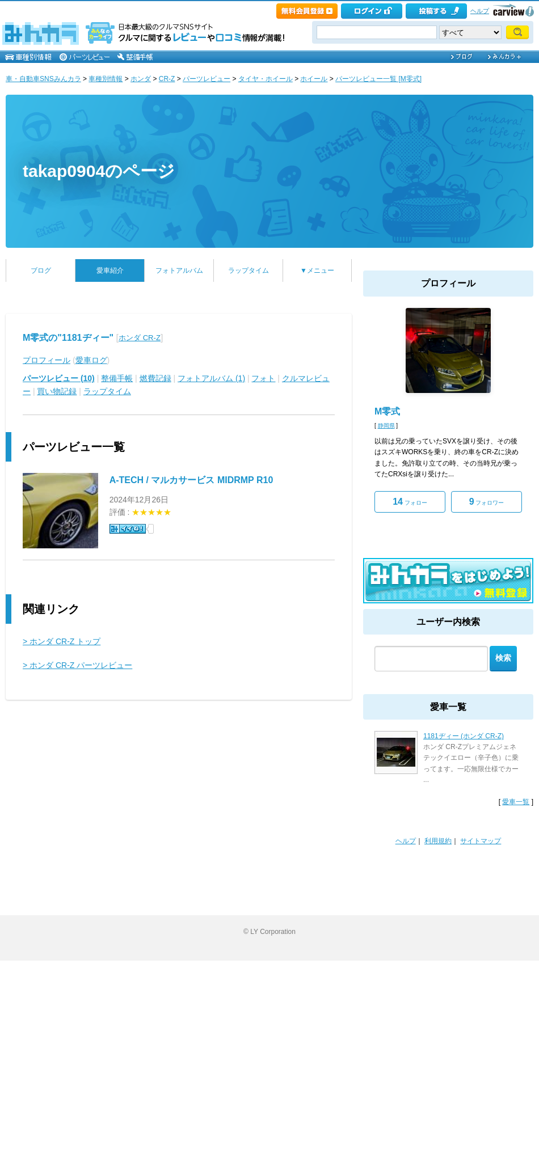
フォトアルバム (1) (211, 378)
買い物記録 (57, 391)
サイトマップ (480, 841)
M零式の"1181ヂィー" (68, 338)
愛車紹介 (110, 270)
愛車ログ (91, 360)
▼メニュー (317, 270)
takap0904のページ (99, 171)
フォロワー (486, 501)
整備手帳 (117, 378)
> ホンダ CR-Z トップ (61, 641)
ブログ (41, 270)
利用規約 (438, 841)
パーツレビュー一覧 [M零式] (378, 79)
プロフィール (46, 360)
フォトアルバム (179, 270)
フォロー (410, 501)
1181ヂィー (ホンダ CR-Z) (463, 736)
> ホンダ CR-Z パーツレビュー (77, 665)
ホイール (313, 79)
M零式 (387, 411)
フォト (263, 378)
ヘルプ (479, 10)
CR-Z (167, 79)
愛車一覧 (515, 802)
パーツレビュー (206, 79)
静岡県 (386, 425)
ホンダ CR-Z (140, 337)
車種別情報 (106, 79)
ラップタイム (248, 270)
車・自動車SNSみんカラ (43, 79)
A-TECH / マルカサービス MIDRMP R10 (191, 480)
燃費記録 (155, 378)
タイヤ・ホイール (265, 79)
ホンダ (140, 79)
